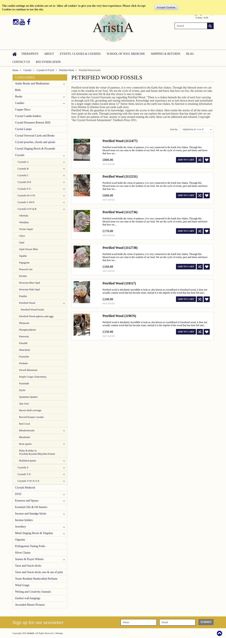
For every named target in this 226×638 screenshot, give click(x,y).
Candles (19, 103)
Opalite (23, 255)
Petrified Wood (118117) (119, 283)
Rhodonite (24, 437)
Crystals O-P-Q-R (45, 70)
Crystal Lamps (23, 129)
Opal (21, 242)
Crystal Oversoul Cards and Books (34, 135)
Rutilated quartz (27, 460)
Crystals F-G (24, 188)
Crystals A (23, 161)
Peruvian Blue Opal (29, 282)
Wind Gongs (22, 585)
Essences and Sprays (27, 500)
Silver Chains (22, 552)
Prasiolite (24, 356)
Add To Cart (186, 159)
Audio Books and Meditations (32, 83)
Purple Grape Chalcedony (32, 376)
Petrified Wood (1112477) (119, 141)
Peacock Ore (26, 269)
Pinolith (23, 343)
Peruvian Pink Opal (29, 289)
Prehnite (23, 363)
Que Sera (24, 403)
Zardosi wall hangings (27, 598)
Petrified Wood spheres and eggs (36, 316)
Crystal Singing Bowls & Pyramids (35, 148)
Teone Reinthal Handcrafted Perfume (36, 578)
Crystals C (23, 175)
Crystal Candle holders (28, 116)
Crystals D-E (24, 182)
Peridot (23, 275)
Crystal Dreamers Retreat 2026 (32, 122)
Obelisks (23, 215)
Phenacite (24, 322)
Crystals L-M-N (25, 202)
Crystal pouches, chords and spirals (35, 142)
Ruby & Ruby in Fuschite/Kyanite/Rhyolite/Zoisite (37, 452)
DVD (18, 494)
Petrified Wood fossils (32, 309)
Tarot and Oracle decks (28, 565)
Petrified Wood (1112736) (119, 212)
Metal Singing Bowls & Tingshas (34, 533)
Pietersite (24, 336)
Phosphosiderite (27, 329)
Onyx (22, 235)
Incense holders (24, 520)
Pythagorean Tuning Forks (30, 546)
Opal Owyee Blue (28, 249)
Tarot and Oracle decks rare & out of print (39, 572)
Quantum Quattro (28, 396)
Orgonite (20, 539)
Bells (18, 90)
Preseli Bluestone (28, 369)
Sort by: (174, 129)
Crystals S (22, 467)
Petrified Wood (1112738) (119, 247)
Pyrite (22, 390)
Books (18, 96)
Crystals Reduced (25, 487)
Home (15, 70)
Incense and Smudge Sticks (30, 513)
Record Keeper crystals (31, 416)
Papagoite (24, 262)
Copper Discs (22, 109)
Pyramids (24, 383)
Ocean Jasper (26, 229)
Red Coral (24, 423)
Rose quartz (25, 443)
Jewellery (20, 526)
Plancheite (24, 349)
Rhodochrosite (27, 430)
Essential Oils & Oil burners (31, 507)
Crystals (27, 70)
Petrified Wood (66, 70)
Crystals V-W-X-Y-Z (28, 480)
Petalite (23, 296)
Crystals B (23, 168)
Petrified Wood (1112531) (119, 176)
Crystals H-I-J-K (26, 195)
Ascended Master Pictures (30, 604)
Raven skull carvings (30, 410)
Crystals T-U (24, 474)
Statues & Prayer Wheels (29, 559)
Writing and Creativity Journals (33, 591)
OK (166, 7)
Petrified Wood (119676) (119, 316)
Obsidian (24, 222)
